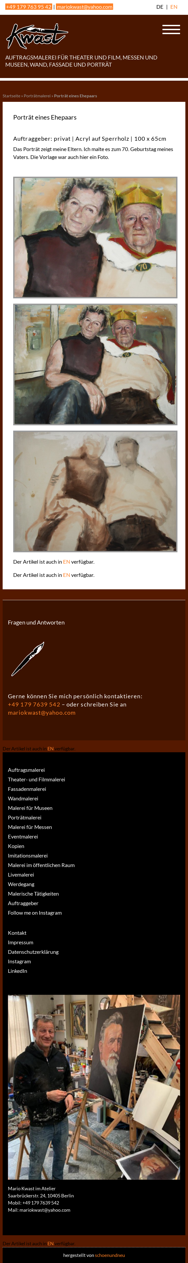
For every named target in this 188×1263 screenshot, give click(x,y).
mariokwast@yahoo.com (84, 6)
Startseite (11, 95)
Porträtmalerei (37, 95)
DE (159, 6)
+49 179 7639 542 (34, 704)
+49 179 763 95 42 (28, 6)
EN (173, 6)
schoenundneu (110, 1255)
